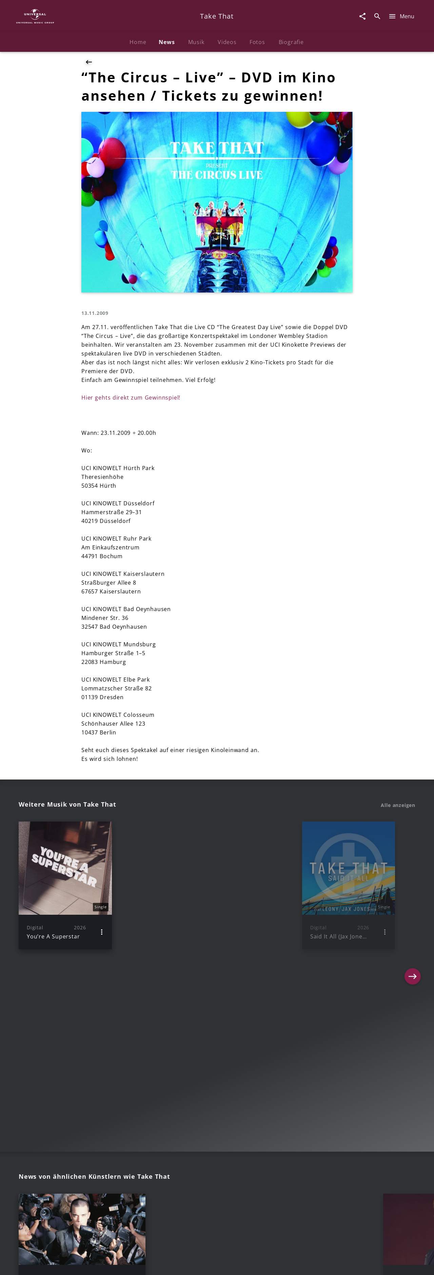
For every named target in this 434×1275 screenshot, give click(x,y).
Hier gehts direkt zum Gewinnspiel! (130, 397)
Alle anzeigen (398, 805)
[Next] (413, 885)
